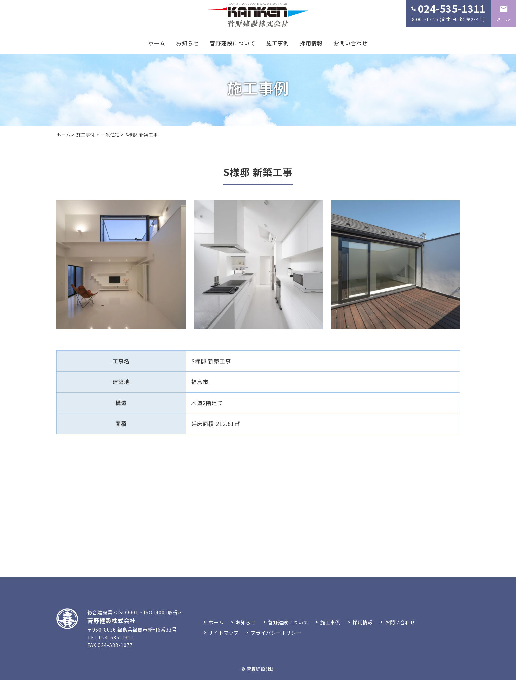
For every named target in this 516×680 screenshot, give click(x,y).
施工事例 (277, 43)
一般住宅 (110, 134)
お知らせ (187, 43)
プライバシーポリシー (276, 632)
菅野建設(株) (260, 669)
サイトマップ (223, 632)
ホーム (156, 43)
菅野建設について (232, 43)
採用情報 (311, 43)
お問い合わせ (350, 43)
